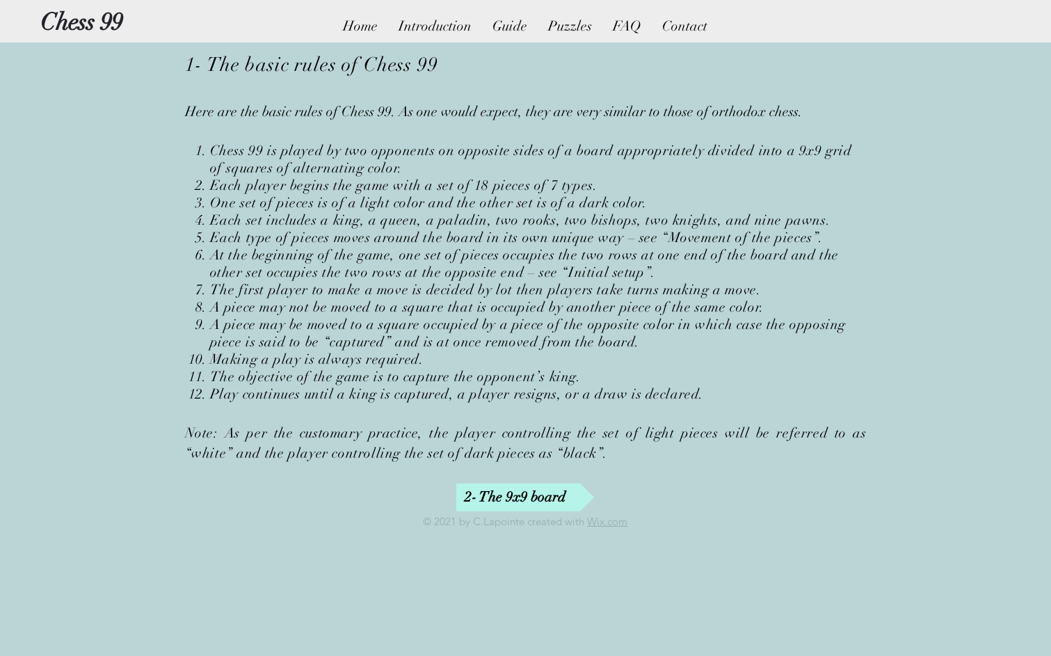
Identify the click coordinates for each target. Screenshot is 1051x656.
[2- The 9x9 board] (525, 497)
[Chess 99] (81, 23)
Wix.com (607, 521)
